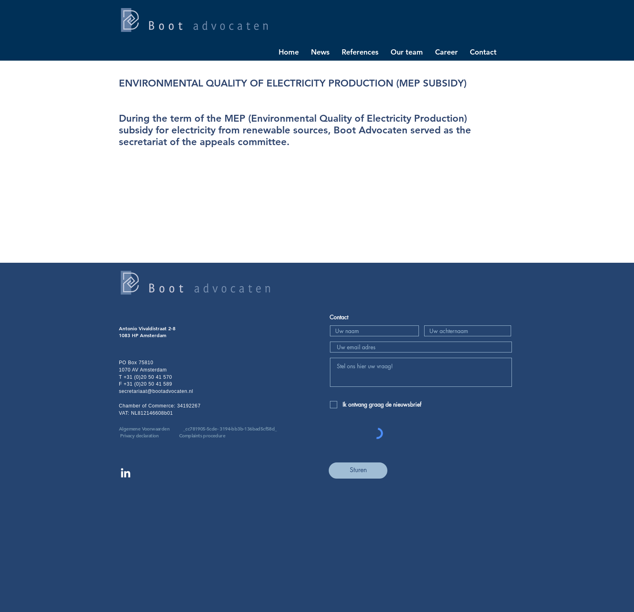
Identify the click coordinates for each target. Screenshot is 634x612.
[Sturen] (358, 470)
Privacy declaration (139, 435)
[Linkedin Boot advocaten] (125, 472)
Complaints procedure (202, 435)
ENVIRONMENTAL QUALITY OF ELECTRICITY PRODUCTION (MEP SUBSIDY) (293, 83)
